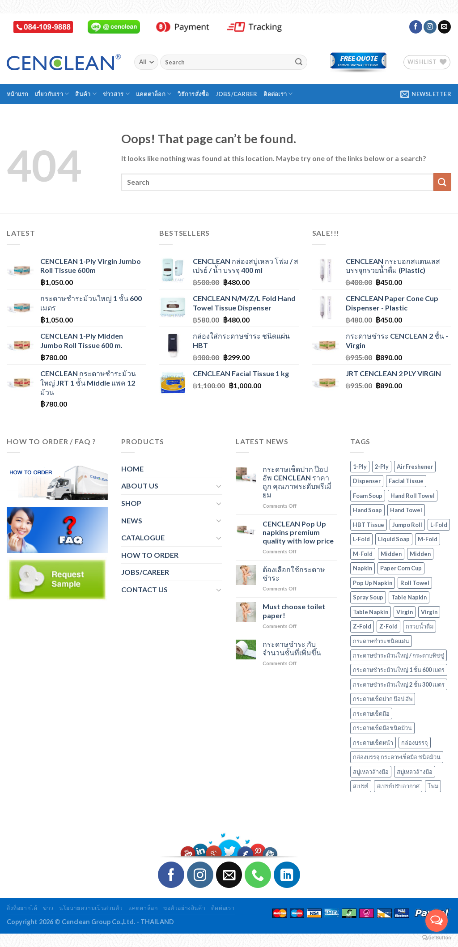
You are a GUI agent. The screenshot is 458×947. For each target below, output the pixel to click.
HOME (132, 468)
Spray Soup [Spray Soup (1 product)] (368, 597)
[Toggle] (218, 485)
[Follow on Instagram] (430, 27)
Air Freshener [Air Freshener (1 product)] (415, 466)
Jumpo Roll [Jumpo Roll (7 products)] (407, 524)
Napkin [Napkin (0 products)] (362, 568)
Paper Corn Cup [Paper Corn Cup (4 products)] (401, 568)
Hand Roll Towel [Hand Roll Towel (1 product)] (412, 495)
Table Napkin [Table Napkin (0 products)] (409, 597)
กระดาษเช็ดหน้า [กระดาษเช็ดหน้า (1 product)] (373, 742)
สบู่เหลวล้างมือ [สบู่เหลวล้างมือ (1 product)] (415, 771)
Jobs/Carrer (237, 94)
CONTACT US (144, 589)
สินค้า (85, 93)
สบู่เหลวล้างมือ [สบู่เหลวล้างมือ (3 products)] (371, 771)
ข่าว (48, 908)
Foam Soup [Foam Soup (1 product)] (367, 495)
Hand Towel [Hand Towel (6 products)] (406, 510)
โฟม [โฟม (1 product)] (433, 786)
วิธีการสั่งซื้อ (193, 94)
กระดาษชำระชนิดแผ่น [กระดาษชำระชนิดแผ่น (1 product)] (381, 641)
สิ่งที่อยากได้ (22, 908)
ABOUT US (139, 485)
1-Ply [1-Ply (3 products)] (360, 466)
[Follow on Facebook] (415, 27)
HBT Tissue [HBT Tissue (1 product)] (368, 524)
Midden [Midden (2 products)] (391, 553)
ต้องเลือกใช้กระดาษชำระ (294, 573)
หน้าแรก (18, 94)
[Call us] (258, 875)
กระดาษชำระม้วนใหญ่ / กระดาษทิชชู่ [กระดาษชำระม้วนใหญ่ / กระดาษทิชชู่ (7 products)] (398, 655)
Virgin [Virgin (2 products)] (404, 612)
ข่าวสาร (116, 93)
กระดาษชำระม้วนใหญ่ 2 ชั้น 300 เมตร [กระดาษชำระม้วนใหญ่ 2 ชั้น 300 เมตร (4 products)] (399, 684)
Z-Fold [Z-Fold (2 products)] (362, 626)
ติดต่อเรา (278, 93)
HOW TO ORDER (149, 555)
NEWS (131, 520)
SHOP (131, 503)
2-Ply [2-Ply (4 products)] (382, 466)
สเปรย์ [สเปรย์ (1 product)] (361, 786)
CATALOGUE (143, 537)
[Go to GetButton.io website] (436, 938)
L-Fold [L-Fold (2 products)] (438, 524)
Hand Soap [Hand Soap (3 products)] (367, 510)
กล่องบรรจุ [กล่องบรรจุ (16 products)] (414, 742)
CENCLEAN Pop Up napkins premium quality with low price (298, 532)
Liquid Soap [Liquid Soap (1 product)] (394, 539)
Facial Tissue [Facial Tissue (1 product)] (406, 480)
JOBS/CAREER (145, 572)
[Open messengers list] (436, 920)
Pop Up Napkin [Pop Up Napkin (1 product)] (372, 582)
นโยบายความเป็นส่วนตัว (91, 908)
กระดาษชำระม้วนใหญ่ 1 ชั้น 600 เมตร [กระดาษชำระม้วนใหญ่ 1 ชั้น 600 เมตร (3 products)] (399, 669)
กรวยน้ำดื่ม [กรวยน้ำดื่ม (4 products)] (419, 626)
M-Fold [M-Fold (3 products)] (427, 539)
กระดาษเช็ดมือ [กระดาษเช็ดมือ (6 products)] (371, 713)
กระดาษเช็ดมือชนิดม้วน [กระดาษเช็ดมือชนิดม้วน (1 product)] (382, 727)
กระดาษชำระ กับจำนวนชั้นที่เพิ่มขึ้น (292, 648)
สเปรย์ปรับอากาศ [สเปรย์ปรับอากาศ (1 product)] (398, 786)
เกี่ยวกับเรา (52, 93)
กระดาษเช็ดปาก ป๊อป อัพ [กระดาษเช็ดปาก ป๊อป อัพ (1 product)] (382, 698)
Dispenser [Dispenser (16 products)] (367, 480)
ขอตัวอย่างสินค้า (184, 908)
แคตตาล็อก (154, 93)
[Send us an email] (444, 27)
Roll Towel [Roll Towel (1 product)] (414, 582)
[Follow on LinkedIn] (287, 875)
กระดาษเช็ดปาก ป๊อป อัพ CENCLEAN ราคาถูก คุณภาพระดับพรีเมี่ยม (297, 482)
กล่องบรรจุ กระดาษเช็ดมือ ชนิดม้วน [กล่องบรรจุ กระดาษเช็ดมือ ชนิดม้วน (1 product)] (397, 756)
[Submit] (298, 62)
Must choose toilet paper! (294, 610)
